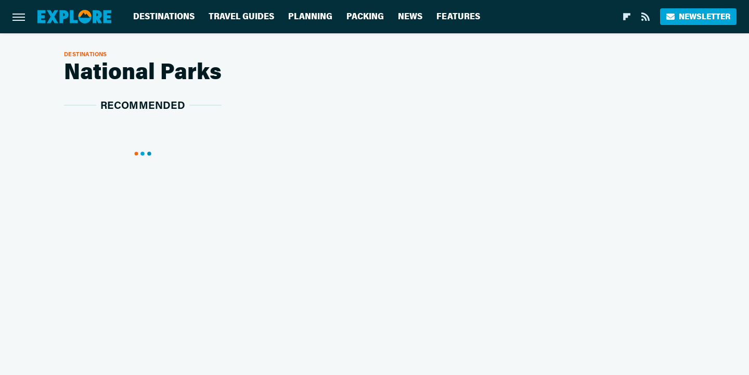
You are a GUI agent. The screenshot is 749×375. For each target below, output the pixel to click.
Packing (365, 16)
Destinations (164, 16)
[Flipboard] (627, 16)
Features (458, 16)
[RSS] (645, 16)
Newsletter (698, 16)
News (410, 16)
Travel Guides (241, 16)
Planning (310, 16)
